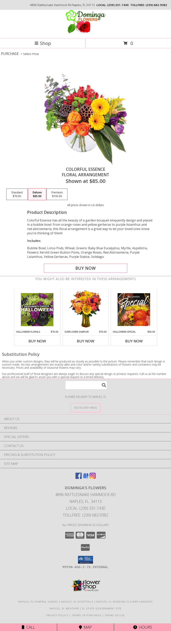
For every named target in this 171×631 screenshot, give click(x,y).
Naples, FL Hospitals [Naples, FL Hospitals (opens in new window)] (77, 601)
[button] (85, 560)
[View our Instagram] (92, 477)
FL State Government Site (101, 608)
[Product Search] (86, 385)
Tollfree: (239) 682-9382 (85, 515)
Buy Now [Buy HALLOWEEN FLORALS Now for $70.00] (37, 341)
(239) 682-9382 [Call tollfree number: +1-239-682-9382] (156, 5)
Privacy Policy (57, 615)
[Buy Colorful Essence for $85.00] (85, 268)
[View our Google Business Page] (85, 477)
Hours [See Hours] (142, 627)
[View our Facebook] (78, 477)
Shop (43, 43)
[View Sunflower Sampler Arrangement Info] (85, 309)
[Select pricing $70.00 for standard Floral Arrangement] (16, 194)
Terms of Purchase (86, 615)
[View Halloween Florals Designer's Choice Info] (37, 309)
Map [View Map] (85, 627)
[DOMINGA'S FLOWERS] (85, 33)
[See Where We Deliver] (85, 407)
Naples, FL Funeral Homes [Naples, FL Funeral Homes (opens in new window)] (38, 601)
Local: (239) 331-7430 (85, 508)
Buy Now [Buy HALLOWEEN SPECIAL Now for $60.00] (134, 341)
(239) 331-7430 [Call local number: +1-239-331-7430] (118, 5)
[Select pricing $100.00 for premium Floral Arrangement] (57, 194)
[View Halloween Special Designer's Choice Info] (134, 309)
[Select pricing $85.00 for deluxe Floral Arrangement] (37, 194)
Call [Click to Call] (28, 627)
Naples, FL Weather (64, 608)
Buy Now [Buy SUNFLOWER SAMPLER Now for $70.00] (85, 341)
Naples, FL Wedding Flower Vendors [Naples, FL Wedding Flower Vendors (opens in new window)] (125, 601)
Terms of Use (115, 615)
